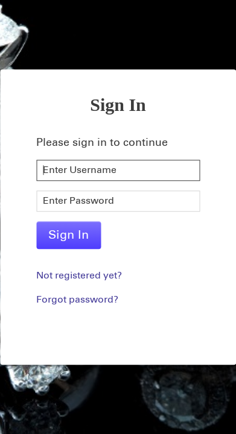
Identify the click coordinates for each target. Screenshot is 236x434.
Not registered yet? (79, 275)
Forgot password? (77, 299)
